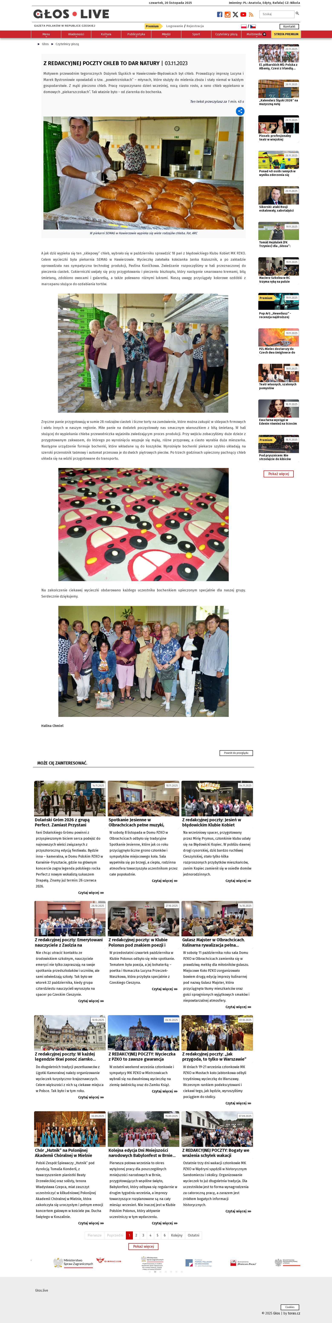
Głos (45, 44)
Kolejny (177, 1235)
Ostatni (193, 1235)
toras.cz (294, 1313)
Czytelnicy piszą (67, 44)
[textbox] (277, 14)
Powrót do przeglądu (236, 752)
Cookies (290, 1307)
